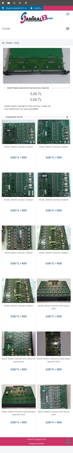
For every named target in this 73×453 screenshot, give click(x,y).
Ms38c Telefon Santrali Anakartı (53, 199)
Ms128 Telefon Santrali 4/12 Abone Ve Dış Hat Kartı (19, 360)
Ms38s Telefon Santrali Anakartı (18, 199)
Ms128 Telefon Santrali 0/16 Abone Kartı (53, 307)
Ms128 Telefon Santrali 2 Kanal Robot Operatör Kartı (54, 360)
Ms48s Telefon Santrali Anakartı (53, 252)
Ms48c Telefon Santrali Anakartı (18, 305)
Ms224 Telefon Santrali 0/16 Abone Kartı (54, 413)
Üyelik (35, 8)
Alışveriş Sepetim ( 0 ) (14, 8)
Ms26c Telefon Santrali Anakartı (53, 146)
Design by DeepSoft (36, 444)
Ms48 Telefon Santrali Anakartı (19, 252)
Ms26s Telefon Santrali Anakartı (18, 146)
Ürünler (6, 28)
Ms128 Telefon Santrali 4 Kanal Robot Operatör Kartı (18, 413)
